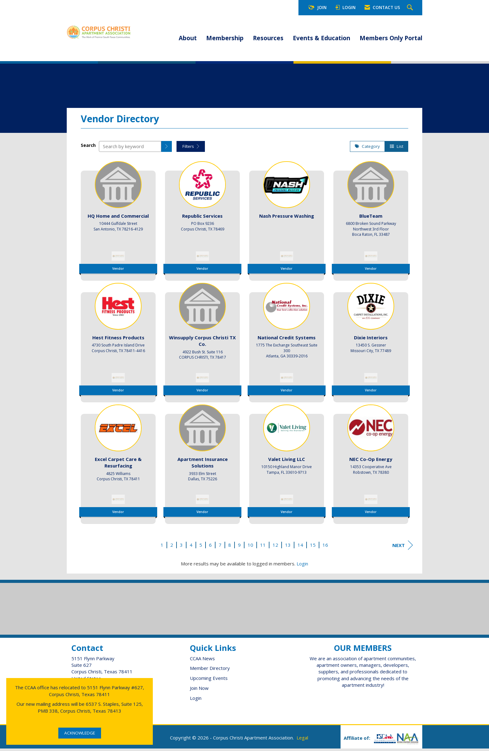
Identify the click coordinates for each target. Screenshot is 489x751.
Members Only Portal (391, 38)
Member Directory (210, 670)
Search (88, 148)
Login (302, 566)
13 (288, 547)
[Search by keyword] (130, 148)
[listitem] (118, 221)
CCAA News (202, 660)
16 (325, 547)
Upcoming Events (209, 680)
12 (275, 547)
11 (263, 547)
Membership (225, 38)
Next (402, 547)
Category (367, 148)
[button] (166, 148)
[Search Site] (410, 7)
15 (313, 547)
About (188, 38)
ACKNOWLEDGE (79, 733)
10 (250, 547)
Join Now (199, 690)
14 (300, 547)
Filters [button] (190, 148)
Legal (302, 740)
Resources (268, 38)
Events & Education (321, 38)
